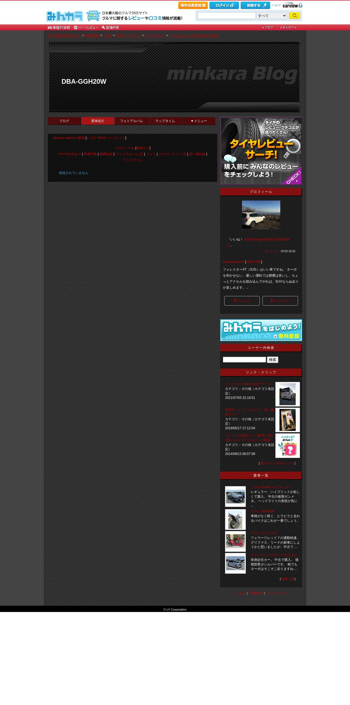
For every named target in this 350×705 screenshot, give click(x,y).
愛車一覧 (288, 579)
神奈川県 (253, 262)
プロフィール (124, 148)
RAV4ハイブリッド (128, 35)
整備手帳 (90, 154)
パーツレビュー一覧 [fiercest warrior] (193, 35)
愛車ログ (143, 148)
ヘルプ (276, 5)
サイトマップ (277, 593)
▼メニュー (199, 121)
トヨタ (107, 35)
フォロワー (280, 300)
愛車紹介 (97, 121)
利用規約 (256, 593)
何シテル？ (272, 251)
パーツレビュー (155, 35)
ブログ (64, 121)
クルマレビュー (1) (172, 154)
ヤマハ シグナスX (264, 533)
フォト (151, 154)
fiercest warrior (233, 262)
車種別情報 (92, 35)
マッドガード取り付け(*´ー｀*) (247, 384)
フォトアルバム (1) (129, 154)
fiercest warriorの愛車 (69, 138)
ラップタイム (165, 121)
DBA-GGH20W (84, 81)
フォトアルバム (131, 121)
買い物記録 (197, 154)
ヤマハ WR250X (263, 511)
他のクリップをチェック (277, 463)
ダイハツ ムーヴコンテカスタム (274, 555)
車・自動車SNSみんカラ (64, 35)
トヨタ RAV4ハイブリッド (105, 138)
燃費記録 (106, 154)
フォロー (242, 300)
